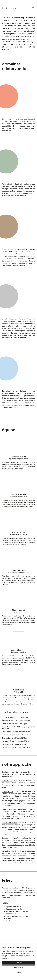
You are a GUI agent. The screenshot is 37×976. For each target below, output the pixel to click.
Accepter (18, 963)
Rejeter (18, 972)
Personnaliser (18, 967)
